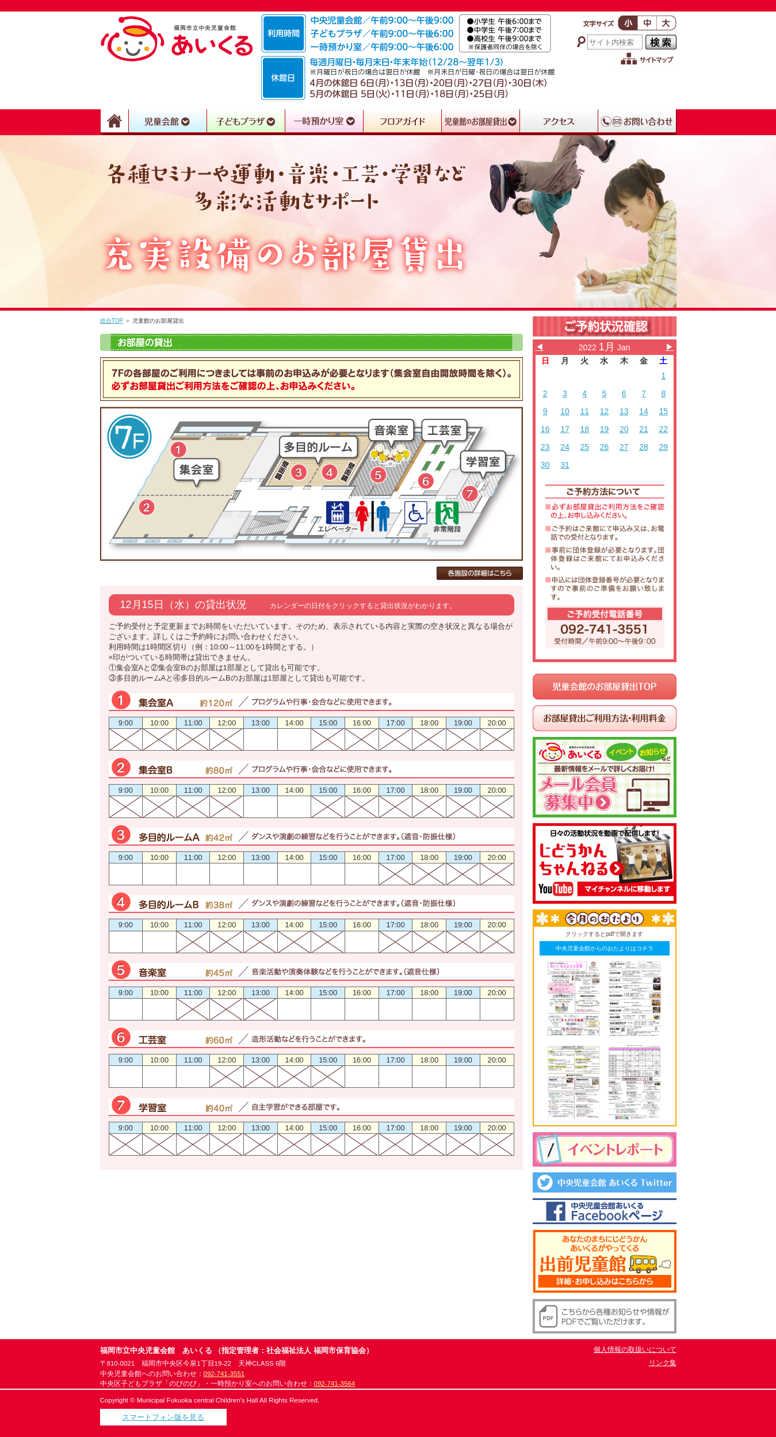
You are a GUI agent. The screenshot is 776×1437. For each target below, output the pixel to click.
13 (624, 411)
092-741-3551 (224, 1373)
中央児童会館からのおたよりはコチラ (604, 948)
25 (584, 447)
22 (663, 429)
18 (584, 429)
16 (545, 429)
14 (643, 411)
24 (564, 447)
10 (564, 411)
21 (643, 429)
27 (624, 447)
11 (584, 411)
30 (545, 464)
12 (604, 411)
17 (564, 429)
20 (624, 429)
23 (545, 447)
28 (643, 447)
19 (604, 429)
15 (663, 411)
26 (604, 447)
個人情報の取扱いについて (635, 1349)
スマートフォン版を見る (163, 1417)
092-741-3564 (334, 1383)
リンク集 (662, 1362)
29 (663, 447)
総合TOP (112, 321)
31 (564, 464)
